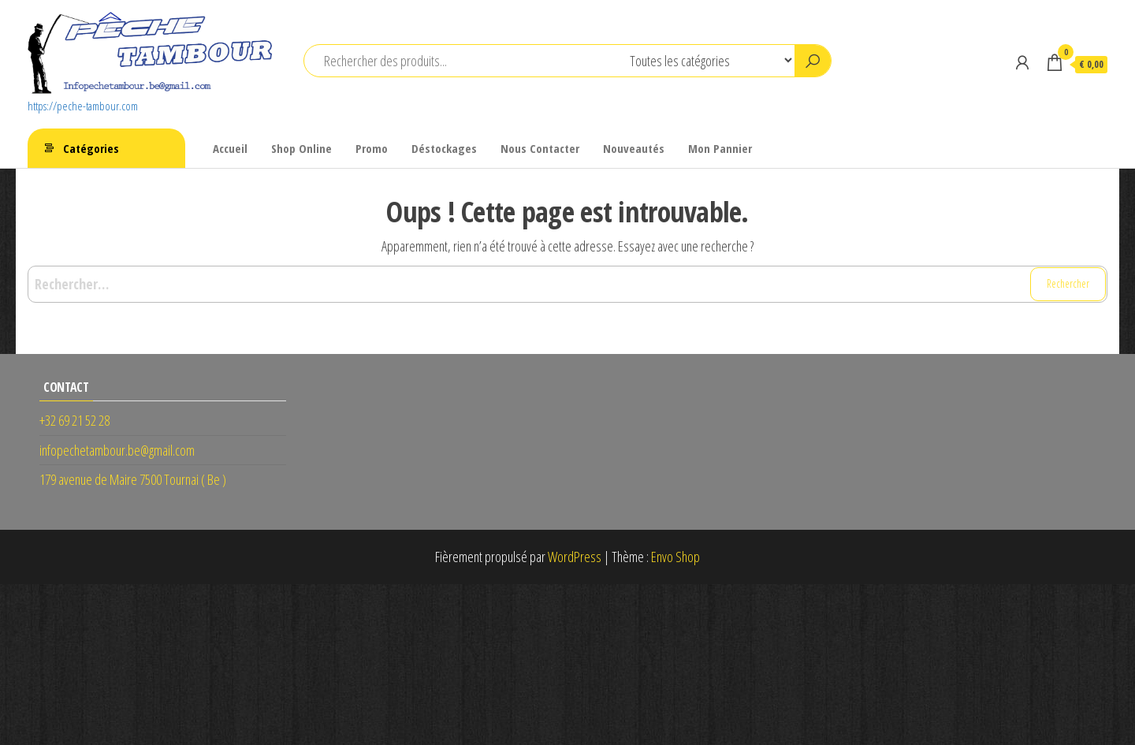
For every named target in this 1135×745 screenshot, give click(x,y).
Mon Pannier (720, 148)
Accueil (230, 148)
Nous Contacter (540, 148)
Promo (371, 148)
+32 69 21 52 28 (74, 420)
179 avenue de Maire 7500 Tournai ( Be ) (132, 479)
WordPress (574, 556)
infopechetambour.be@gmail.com (117, 450)
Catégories (91, 148)
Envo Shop (675, 556)
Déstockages (444, 148)
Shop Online (301, 148)
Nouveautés (633, 148)
